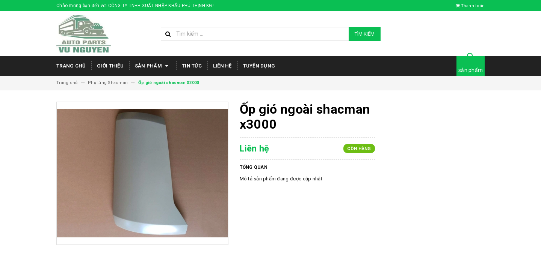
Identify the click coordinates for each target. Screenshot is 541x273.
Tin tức (192, 66)
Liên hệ (222, 66)
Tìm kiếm (365, 34)
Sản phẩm (153, 66)
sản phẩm (470, 70)
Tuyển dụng (259, 66)
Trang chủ (71, 66)
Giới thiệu (110, 66)
